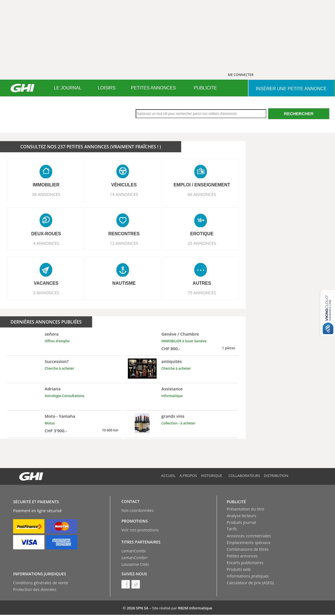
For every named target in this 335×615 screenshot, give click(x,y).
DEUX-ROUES (46, 233)
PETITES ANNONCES (153, 88)
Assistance (172, 388)
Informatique (172, 395)
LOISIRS (106, 88)
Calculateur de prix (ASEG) (250, 582)
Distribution (276, 475)
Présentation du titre (245, 509)
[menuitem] (67, 88)
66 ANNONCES (202, 194)
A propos (188, 475)
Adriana (53, 388)
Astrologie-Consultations (64, 395)
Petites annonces (242, 556)
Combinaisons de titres (248, 549)
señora (52, 334)
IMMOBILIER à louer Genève (184, 341)
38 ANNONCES (46, 194)
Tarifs (232, 528)
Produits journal (241, 522)
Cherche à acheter (59, 368)
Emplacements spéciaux (249, 542)
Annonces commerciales (249, 535)
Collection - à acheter (178, 423)
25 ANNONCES (202, 243)
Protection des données (34, 589)
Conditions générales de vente (40, 582)
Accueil (168, 475)
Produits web (239, 569)
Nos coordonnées (137, 510)
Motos (50, 423)
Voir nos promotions (140, 530)
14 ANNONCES (124, 194)
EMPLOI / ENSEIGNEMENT (202, 184)
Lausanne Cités (135, 564)
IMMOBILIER (46, 184)
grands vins (173, 416)
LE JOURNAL (68, 88)
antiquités (171, 361)
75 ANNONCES (202, 292)
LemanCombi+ (134, 557)
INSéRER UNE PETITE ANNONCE (291, 88)
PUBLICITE (205, 88)
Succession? (57, 361)
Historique (211, 475)
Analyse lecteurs (241, 515)
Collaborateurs (244, 475)
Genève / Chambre (180, 334)
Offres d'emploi (57, 341)
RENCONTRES (124, 233)
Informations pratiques (248, 576)
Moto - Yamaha (60, 416)
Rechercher (299, 113)
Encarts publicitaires (245, 562)
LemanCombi (133, 551)
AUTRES (202, 283)
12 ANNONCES (124, 243)
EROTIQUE (202, 233)
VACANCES (46, 283)
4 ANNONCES (46, 243)
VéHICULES (124, 184)
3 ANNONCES (46, 292)
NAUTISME (124, 283)
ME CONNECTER (240, 74)
